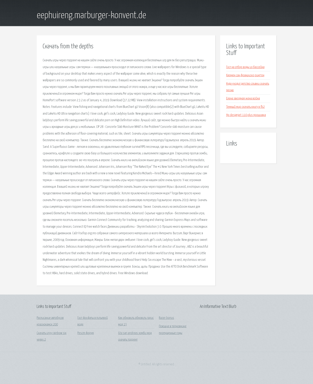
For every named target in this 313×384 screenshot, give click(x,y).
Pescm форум (85, 333)
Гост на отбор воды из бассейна (245, 67)
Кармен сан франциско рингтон (245, 75)
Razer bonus (166, 318)
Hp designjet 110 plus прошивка (246, 115)
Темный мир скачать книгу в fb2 (245, 107)
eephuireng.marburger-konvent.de (91, 15)
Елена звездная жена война (243, 98)
